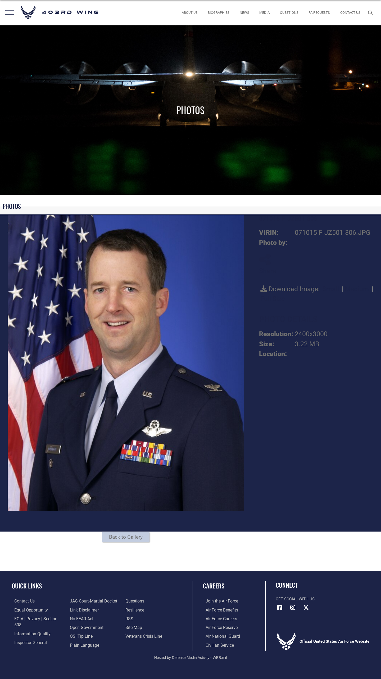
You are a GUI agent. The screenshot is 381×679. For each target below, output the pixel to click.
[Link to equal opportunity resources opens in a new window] (27, 609)
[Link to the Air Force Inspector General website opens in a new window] (27, 635)
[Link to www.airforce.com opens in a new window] (218, 601)
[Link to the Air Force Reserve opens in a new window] (218, 626)
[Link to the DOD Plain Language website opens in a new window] (82, 635)
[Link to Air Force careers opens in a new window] (218, 618)
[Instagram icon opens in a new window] (293, 607)
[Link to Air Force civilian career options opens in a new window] (216, 644)
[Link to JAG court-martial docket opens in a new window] (34, 644)
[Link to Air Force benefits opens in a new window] (218, 609)
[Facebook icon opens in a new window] (280, 607)
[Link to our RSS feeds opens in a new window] (129, 609)
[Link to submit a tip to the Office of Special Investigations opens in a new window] (79, 626)
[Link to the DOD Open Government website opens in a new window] (85, 618)
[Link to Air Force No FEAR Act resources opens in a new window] (80, 609)
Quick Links (27, 585)
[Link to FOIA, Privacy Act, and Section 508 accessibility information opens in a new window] (36, 618)
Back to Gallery (126, 537)
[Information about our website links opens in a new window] (83, 601)
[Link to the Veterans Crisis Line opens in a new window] (144, 626)
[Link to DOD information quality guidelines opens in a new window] (29, 626)
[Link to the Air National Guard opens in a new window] (219, 635)
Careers (213, 585)
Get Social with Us (295, 599)
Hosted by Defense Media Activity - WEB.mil (190, 657)
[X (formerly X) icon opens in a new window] (306, 607)
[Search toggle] (371, 12)
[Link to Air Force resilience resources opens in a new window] (135, 601)
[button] (8, 12)
